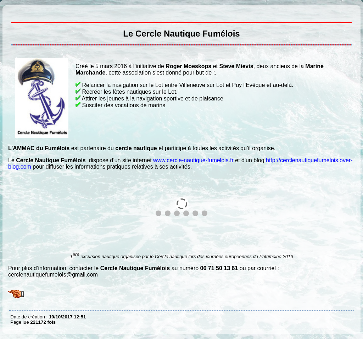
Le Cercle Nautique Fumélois (12, 10)
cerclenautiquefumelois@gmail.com (53, 275)
